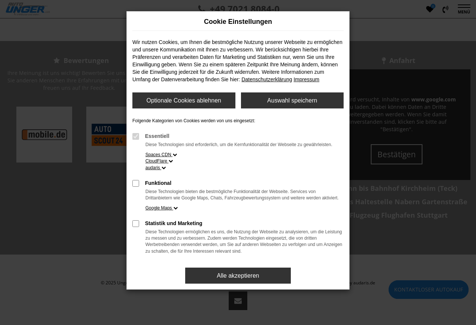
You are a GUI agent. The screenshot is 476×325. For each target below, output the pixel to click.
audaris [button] (155, 167)
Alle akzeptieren (238, 275)
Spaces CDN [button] (161, 154)
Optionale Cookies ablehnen (184, 100)
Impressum (306, 79)
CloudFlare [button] (159, 161)
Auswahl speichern (292, 100)
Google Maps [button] (161, 208)
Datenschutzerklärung (266, 79)
